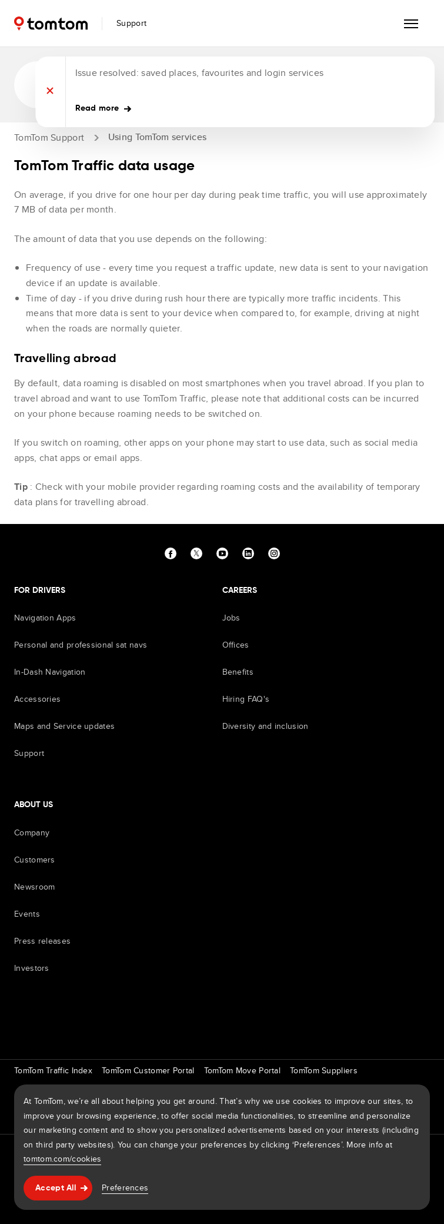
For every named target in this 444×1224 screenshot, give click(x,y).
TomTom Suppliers (324, 1070)
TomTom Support (49, 137)
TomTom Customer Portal (148, 1070)
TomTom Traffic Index (53, 1070)
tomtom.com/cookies (62, 1159)
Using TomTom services (157, 137)
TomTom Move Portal (242, 1070)
